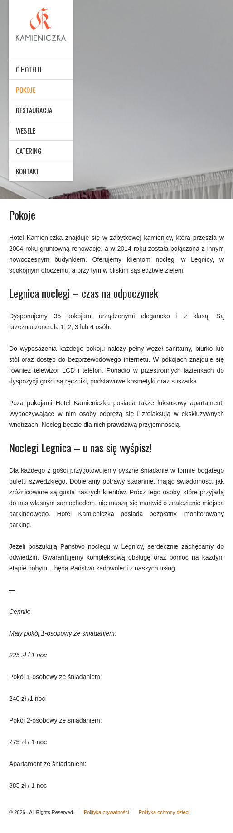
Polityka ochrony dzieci (164, 812)
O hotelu (28, 69)
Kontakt (27, 171)
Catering (29, 151)
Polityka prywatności (106, 812)
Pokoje (25, 90)
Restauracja (34, 110)
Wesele (25, 130)
